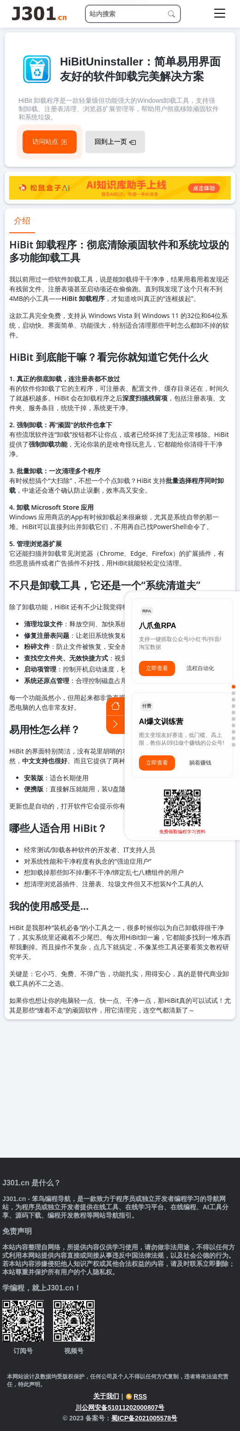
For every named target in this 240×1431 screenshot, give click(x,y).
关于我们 (106, 1396)
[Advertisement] (120, 1088)
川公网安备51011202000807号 (119, 1407)
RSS (136, 1396)
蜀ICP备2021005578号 (144, 1418)
